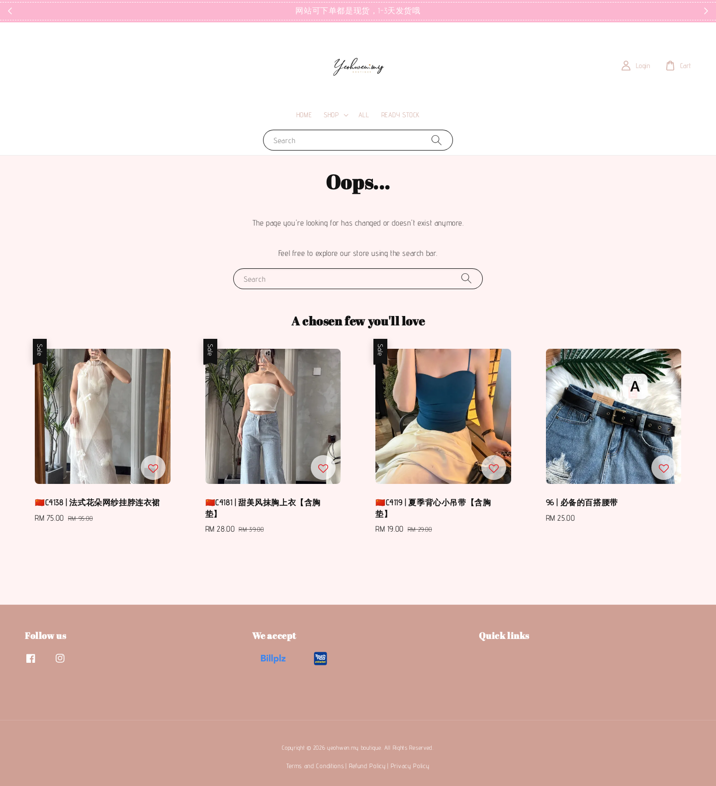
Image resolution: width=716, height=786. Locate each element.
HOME (304, 115)
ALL (363, 115)
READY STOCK (400, 115)
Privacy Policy (410, 766)
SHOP (331, 115)
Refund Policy (367, 766)
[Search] (436, 140)
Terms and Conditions (315, 766)
